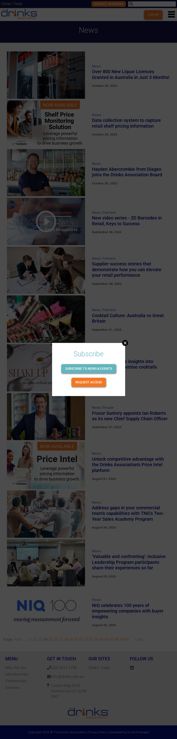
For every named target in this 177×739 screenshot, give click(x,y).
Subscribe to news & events (88, 368)
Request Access (88, 382)
